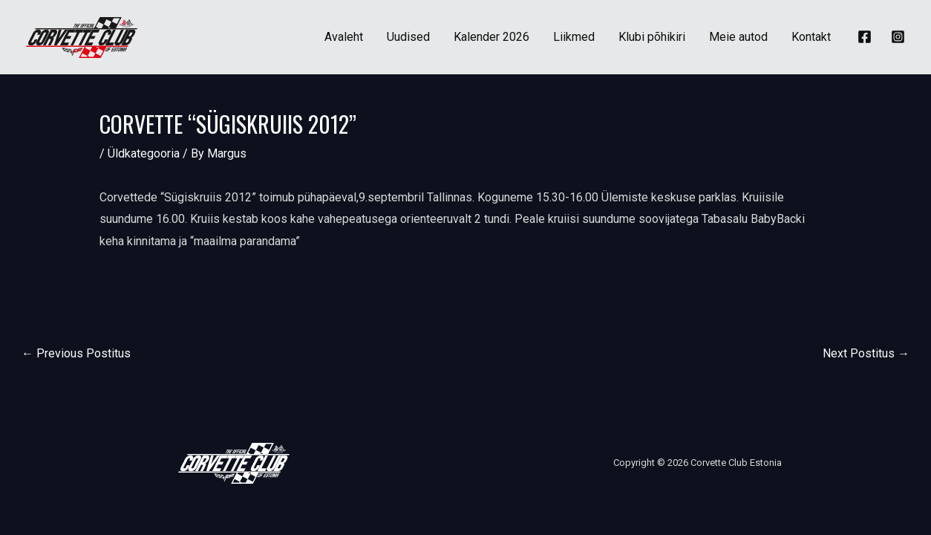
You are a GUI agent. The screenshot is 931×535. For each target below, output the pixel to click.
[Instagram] (898, 37)
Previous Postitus (76, 353)
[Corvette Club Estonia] (81, 36)
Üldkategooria (144, 153)
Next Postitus (866, 353)
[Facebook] (865, 37)
